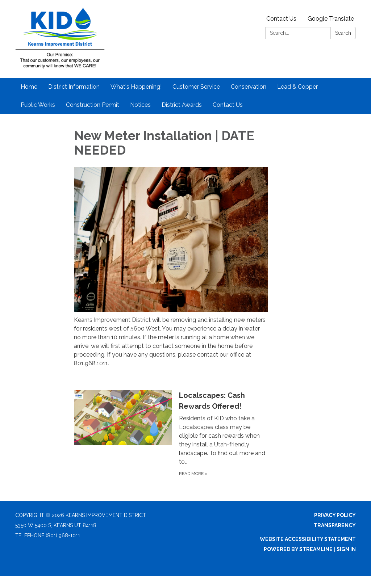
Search (343, 33)
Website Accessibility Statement (308, 539)
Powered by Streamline (298, 549)
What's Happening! (136, 86)
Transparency (335, 525)
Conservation (248, 86)
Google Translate (331, 18)
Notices (140, 104)
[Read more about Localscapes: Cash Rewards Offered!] (171, 433)
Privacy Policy (335, 515)
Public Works (38, 104)
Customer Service (196, 86)
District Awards (182, 104)
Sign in (346, 549)
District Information (74, 86)
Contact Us (281, 18)
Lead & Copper (297, 86)
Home (29, 86)
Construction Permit (92, 104)
